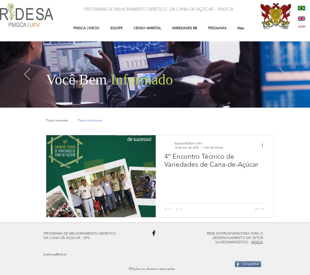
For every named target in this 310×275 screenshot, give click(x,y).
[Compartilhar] (248, 264)
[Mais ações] (264, 145)
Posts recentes (57, 120)
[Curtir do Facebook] (55, 264)
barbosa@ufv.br (55, 254)
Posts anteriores (90, 120)
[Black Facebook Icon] (153, 233)
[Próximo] (283, 74)
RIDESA (257, 242)
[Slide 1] (155, 95)
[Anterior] (27, 74)
